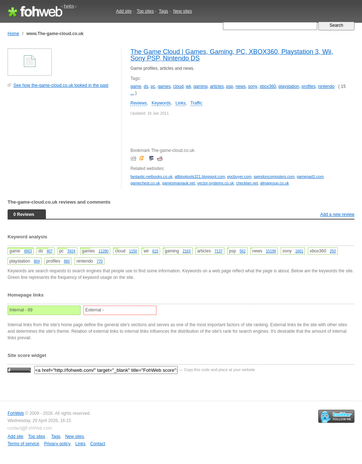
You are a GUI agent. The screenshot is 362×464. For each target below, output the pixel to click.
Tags (163, 11)
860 (67, 261)
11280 (104, 251)
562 (243, 251)
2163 (186, 251)
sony (252, 86)
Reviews (138, 103)
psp (229, 86)
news (241, 86)
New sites (182, 11)
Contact (97, 443)
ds (146, 86)
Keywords (161, 103)
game (135, 86)
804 (37, 261)
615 (155, 251)
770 (99, 261)
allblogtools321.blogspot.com (199, 176)
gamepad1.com (310, 176)
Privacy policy (57, 443)
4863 (28, 251)
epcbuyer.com (239, 176)
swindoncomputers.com (274, 176)
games (164, 86)
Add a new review (337, 214)
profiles (309, 86)
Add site (124, 11)
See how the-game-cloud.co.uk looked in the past (60, 85)
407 (50, 251)
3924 (71, 251)
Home (13, 33)
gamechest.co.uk (145, 183)
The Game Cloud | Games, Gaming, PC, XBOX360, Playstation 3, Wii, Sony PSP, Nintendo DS (231, 55)
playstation (289, 86)
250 (333, 251)
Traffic (196, 103)
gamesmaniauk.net (178, 183)
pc (153, 86)
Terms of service (23, 443)
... (132, 92)
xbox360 (268, 86)
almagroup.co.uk (274, 183)
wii (188, 86)
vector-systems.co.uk (215, 183)
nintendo (326, 86)
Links (181, 103)
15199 (271, 251)
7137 (219, 251)
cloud (178, 86)
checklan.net (247, 183)
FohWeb (16, 413)
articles (217, 86)
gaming (200, 86)
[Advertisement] (62, 142)
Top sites (145, 11)
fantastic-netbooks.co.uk (151, 176)
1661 (299, 251)
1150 (133, 251)
